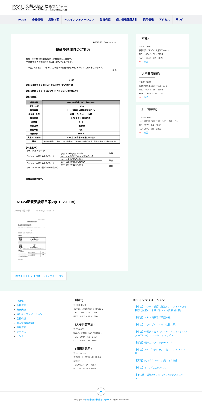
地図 (144, 61)
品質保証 (105, 19)
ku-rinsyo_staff (44, 210)
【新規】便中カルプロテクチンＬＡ (154, 342)
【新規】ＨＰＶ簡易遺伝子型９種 (152, 317)
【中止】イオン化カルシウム (150, 367)
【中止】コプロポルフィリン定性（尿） (156, 324)
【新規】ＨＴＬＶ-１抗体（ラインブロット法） (39, 276)
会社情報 (37, 19)
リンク (180, 19)
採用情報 (148, 19)
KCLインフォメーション (79, 19)
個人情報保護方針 (126, 19)
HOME (22, 19)
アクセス (164, 19)
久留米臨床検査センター (97, 399)
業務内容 (53, 19)
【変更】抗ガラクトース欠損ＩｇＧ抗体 (156, 360)
